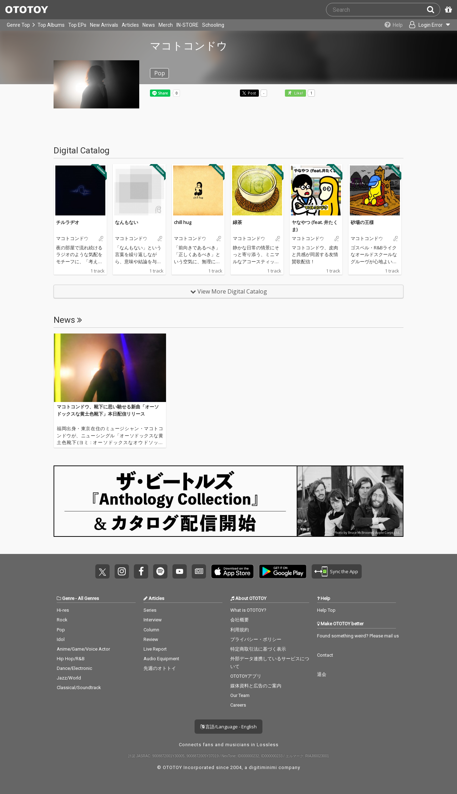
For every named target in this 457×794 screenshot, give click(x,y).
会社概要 (239, 619)
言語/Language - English (228, 726)
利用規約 (239, 629)
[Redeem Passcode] (447, 10)
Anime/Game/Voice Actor (83, 649)
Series (150, 610)
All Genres (88, 598)
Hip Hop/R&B (71, 658)
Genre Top (18, 25)
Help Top (326, 610)
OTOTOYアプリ (245, 676)
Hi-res (63, 610)
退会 (321, 674)
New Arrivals (104, 25)
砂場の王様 (362, 222)
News (148, 25)
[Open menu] (427, 25)
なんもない (126, 222)
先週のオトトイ (160, 668)
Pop (61, 629)
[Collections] (390, 25)
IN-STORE (187, 25)
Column (151, 629)
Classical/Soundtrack (79, 687)
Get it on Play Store (283, 571)
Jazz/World (69, 678)
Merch (166, 25)
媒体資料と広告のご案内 (255, 685)
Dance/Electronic (74, 668)
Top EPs (77, 25)
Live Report (155, 649)
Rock (62, 619)
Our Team (240, 695)
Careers (238, 705)
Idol (61, 639)
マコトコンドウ (72, 238)
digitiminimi (263, 767)
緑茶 (237, 222)
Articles (130, 25)
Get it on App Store (232, 571)
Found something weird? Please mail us (358, 635)
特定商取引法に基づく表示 (258, 649)
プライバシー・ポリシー (255, 639)
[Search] (433, 9)
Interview (153, 619)
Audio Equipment (161, 658)
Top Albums (51, 25)
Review (151, 639)
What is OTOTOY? (248, 610)
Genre (68, 598)
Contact (325, 655)
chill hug (182, 222)
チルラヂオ (67, 222)
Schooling (213, 25)
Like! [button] (298, 93)
